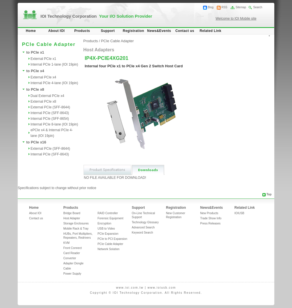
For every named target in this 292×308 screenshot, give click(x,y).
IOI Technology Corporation (96, 16)
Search (257, 7)
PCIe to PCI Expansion (112, 238)
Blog (211, 7)
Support (108, 31)
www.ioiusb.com (161, 287)
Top (268, 194)
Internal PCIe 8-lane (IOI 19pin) (54, 124)
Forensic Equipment (110, 218)
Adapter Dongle (73, 263)
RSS (225, 7)
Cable (67, 268)
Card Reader (71, 253)
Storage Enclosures (76, 223)
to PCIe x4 (35, 71)
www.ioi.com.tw (129, 287)
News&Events (159, 31)
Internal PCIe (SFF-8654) (50, 119)
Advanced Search (143, 227)
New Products (209, 213)
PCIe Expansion (108, 233)
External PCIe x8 (43, 102)
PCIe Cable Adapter (117, 41)
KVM (66, 242)
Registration (133, 31)
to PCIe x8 (35, 89)
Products (82, 31)
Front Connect (72, 248)
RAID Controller (108, 213)
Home (31, 31)
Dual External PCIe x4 (47, 96)
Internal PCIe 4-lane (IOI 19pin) (54, 83)
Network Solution (108, 249)
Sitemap (241, 7)
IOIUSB (239, 213)
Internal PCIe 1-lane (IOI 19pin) (54, 64)
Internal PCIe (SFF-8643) (50, 113)
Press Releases (210, 223)
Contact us (184, 31)
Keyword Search (142, 232)
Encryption (104, 223)
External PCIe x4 (43, 77)
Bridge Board (71, 213)
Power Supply (72, 273)
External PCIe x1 (43, 59)
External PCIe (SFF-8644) (50, 107)
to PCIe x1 (35, 52)
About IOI (56, 31)
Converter (69, 258)
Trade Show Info (210, 218)
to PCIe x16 (36, 142)
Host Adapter (71, 218)
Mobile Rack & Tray (75, 228)
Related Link (210, 31)
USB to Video (106, 228)
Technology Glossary (145, 222)
